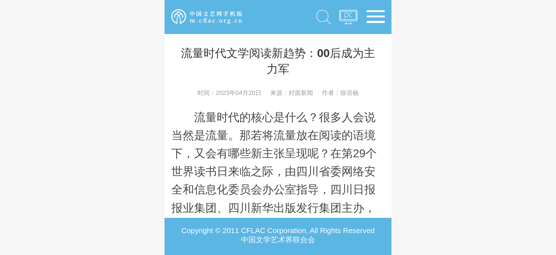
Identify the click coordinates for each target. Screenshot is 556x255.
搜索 (323, 17)
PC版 (348, 19)
